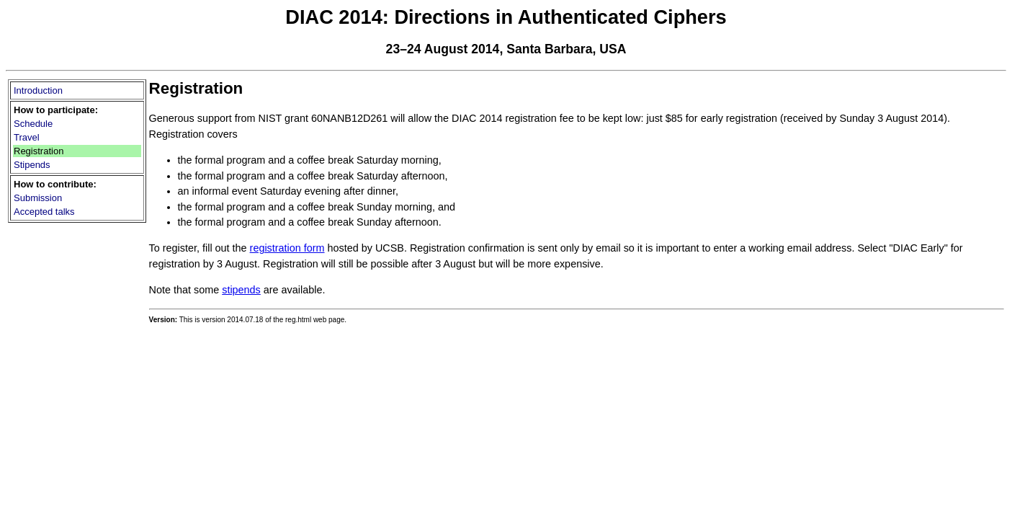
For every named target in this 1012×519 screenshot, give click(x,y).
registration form (287, 248)
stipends (241, 290)
